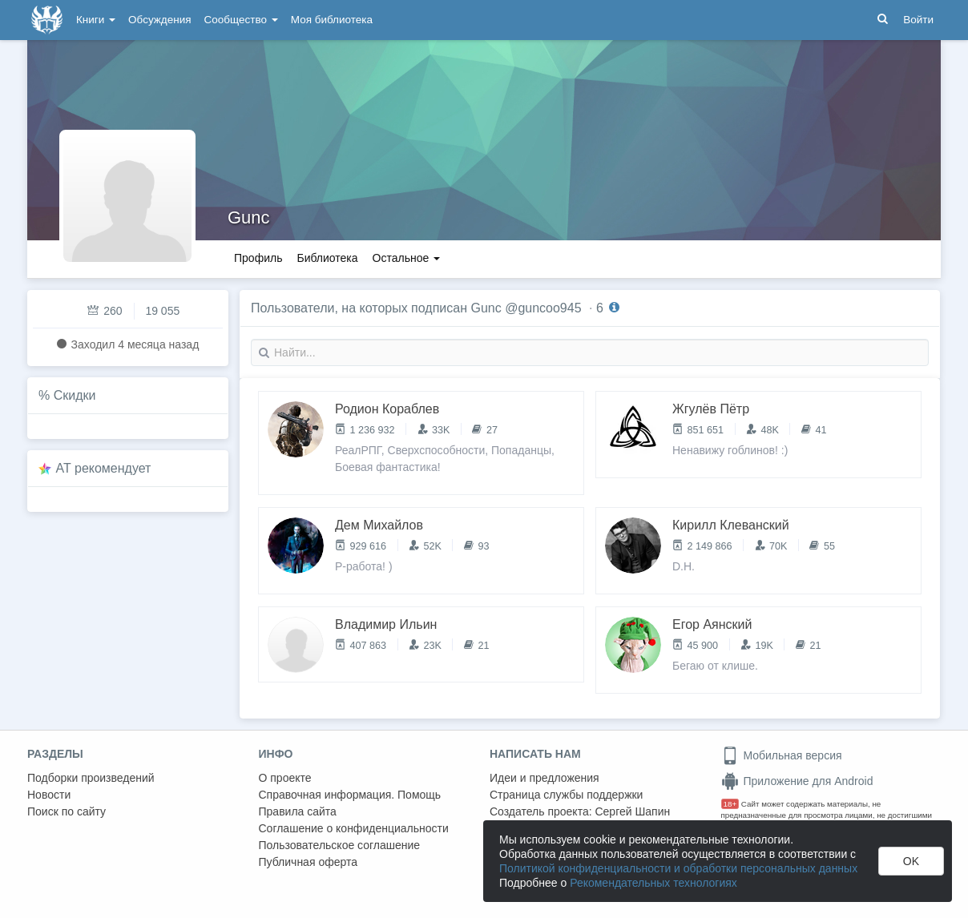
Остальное (407, 258)
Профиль (258, 258)
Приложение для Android (797, 781)
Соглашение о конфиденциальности (354, 828)
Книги (95, 20)
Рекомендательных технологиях (653, 882)
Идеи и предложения (544, 777)
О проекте (285, 777)
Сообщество (241, 20)
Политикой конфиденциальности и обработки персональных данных (678, 868)
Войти (918, 20)
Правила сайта (298, 811)
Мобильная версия (781, 755)
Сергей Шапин (632, 811)
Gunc (249, 217)
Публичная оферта (308, 862)
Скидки (75, 395)
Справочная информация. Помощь (350, 794)
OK (911, 861)
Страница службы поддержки (566, 794)
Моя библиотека (332, 20)
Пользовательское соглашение (340, 845)
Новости (49, 794)
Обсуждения (159, 20)
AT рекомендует (103, 468)
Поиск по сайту (66, 811)
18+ (730, 803)
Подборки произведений (91, 777)
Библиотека (326, 258)
